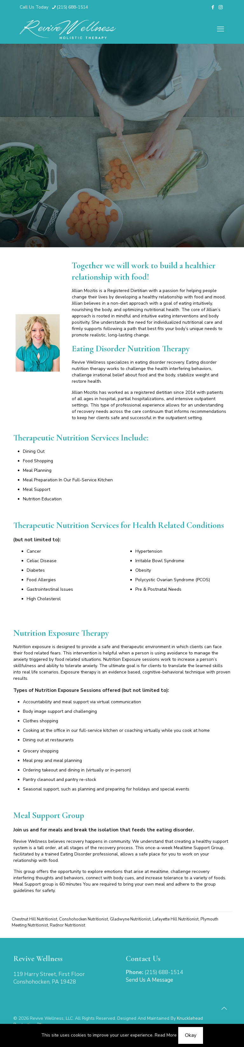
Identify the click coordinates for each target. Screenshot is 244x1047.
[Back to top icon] (224, 1008)
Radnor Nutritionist (67, 925)
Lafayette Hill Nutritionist (175, 919)
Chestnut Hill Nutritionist (34, 919)
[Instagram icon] (220, 7)
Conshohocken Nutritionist (83, 919)
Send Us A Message (149, 980)
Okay (190, 1035)
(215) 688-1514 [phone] (72, 7)
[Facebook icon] (212, 7)
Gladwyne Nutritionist (130, 919)
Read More (166, 1035)
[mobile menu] (220, 29)
